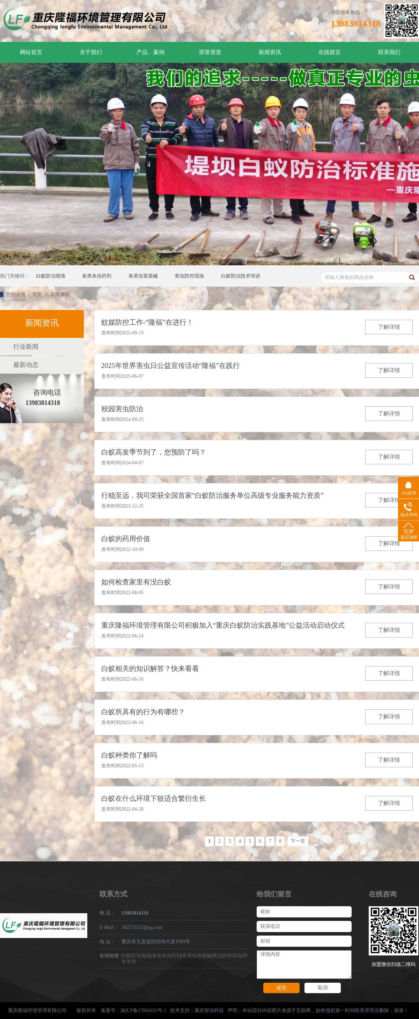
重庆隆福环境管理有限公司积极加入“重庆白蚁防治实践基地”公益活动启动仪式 (223, 625)
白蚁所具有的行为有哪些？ (143, 712)
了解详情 (389, 327)
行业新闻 (25, 346)
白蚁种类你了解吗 (129, 755)
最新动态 (25, 364)
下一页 (298, 841)
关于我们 (91, 52)
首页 (37, 294)
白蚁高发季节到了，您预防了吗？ (153, 452)
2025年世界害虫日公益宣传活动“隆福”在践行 (170, 365)
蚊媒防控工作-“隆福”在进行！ (147, 322)
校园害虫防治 (122, 409)
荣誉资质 (210, 52)
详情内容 (304, 964)
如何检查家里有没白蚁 (136, 582)
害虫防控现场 (189, 276)
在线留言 (329, 52)
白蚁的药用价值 (125, 538)
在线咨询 (383, 894)
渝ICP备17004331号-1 (143, 1010)
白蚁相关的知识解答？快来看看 (150, 668)
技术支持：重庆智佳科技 (197, 1010)
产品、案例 (150, 52)
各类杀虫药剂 (96, 276)
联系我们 (389, 52)
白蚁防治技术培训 (240, 276)
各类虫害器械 (143, 276)
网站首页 (31, 52)
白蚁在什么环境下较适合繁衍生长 (153, 798)
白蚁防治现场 (50, 276)
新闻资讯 (270, 52)
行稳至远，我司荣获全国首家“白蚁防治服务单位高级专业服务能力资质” (212, 495)
